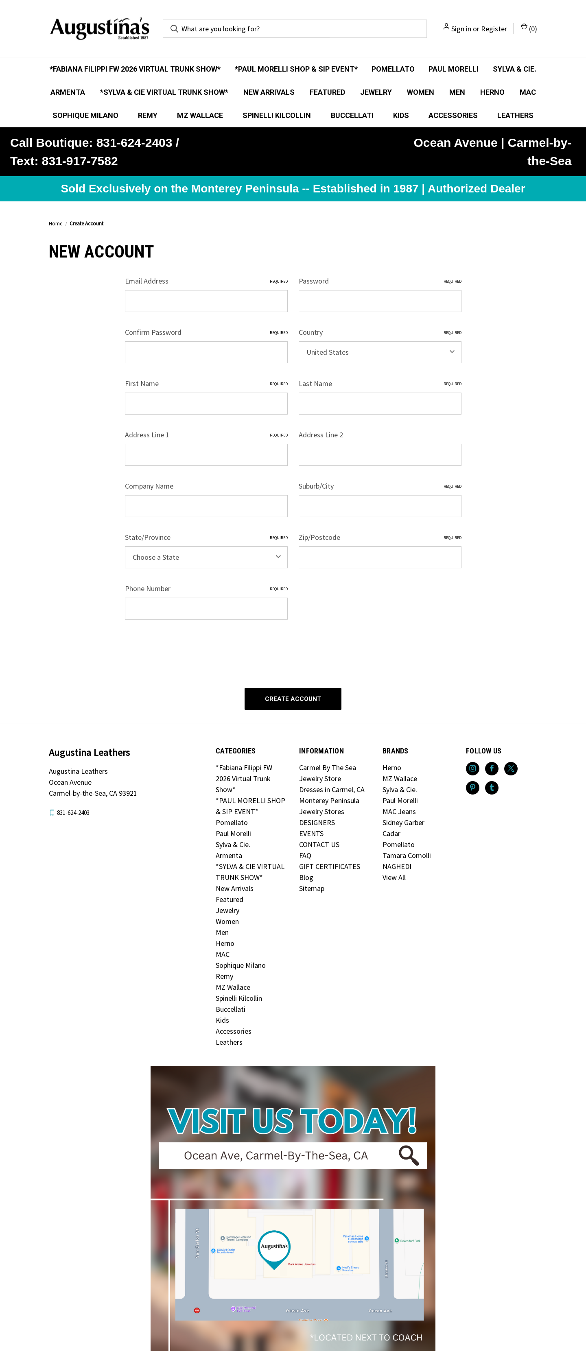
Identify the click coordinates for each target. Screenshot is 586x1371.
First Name (206, 383)
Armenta (67, 92)
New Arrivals (269, 92)
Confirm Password (206, 332)
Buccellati (352, 115)
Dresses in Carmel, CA (332, 787)
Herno (492, 92)
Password (380, 281)
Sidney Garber (403, 820)
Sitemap (311, 886)
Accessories (453, 115)
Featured (327, 92)
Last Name (380, 383)
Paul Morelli (454, 69)
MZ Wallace (200, 115)
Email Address (206, 281)
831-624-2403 (73, 810)
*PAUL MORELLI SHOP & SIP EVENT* (296, 69)
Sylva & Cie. (514, 69)
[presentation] (187, 650)
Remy (147, 115)
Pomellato (393, 69)
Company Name (149, 486)
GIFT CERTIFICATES (329, 864)
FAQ (305, 853)
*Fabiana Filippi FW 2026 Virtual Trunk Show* (135, 69)
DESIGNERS (317, 820)
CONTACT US (319, 842)
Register (494, 28)
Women (420, 92)
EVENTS (311, 831)
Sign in (461, 28)
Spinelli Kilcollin (277, 115)
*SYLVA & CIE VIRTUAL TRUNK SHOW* (164, 92)
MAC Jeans (399, 809)
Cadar (391, 831)
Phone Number (206, 588)
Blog (306, 875)
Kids (401, 115)
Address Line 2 (321, 434)
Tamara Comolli (407, 853)
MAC (528, 92)
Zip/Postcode (380, 537)
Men (457, 92)
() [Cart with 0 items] (529, 28)
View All (394, 875)
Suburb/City (380, 486)
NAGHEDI (397, 864)
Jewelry (376, 92)
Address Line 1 (206, 434)
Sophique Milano (85, 115)
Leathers (515, 115)
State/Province (206, 537)
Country (380, 332)
